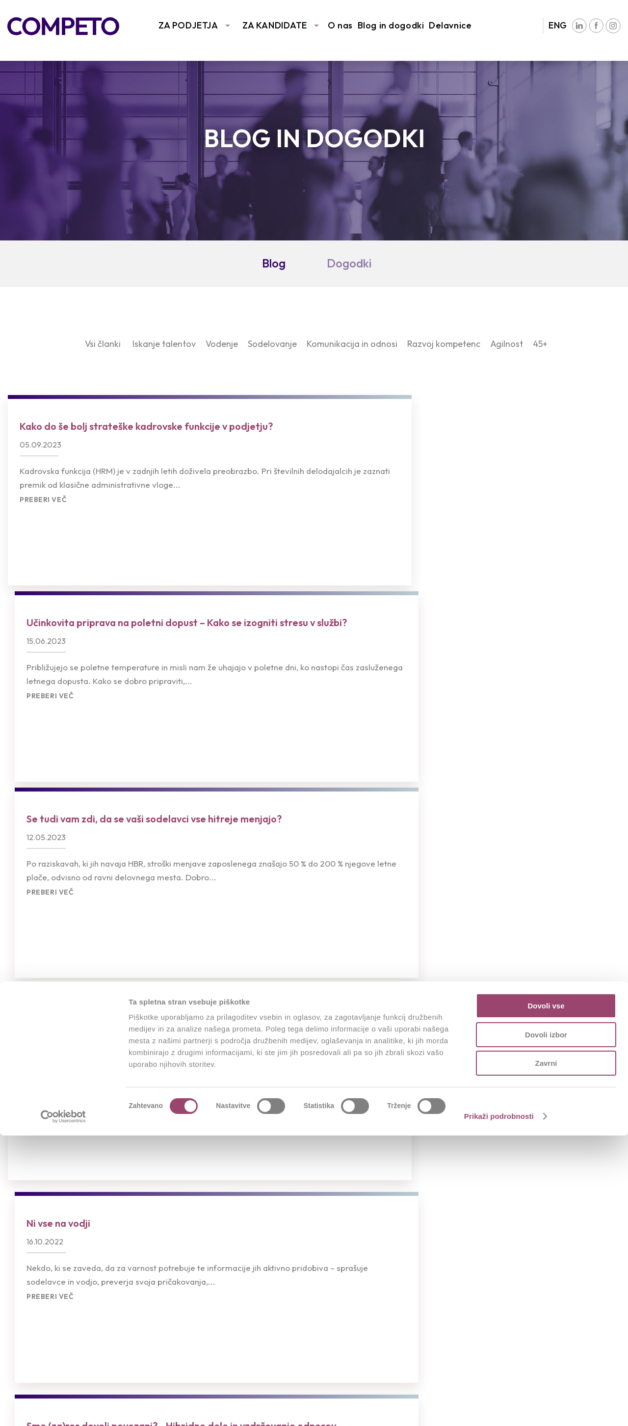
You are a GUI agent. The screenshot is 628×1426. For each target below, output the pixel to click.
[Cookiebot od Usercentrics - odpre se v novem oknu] (63, 1407)
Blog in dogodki (391, 25)
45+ (540, 343)
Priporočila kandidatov (216, 1247)
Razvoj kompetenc (443, 343)
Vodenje (222, 343)
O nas (340, 25)
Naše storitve (36, 1217)
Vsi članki (103, 343)
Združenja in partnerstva (544, 1232)
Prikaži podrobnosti (499, 1406)
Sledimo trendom (43, 1247)
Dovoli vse (545, 1296)
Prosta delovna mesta (215, 1217)
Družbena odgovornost (543, 1247)
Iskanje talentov (164, 343)
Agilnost (506, 343)
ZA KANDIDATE (274, 25)
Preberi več (43, 542)
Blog (274, 263)
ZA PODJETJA (188, 25)
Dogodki (349, 263)
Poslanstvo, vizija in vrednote (553, 1217)
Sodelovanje (272, 343)
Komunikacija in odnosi (352, 343)
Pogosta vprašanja (208, 1262)
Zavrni (546, 1353)
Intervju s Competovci (377, 1217)
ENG (558, 25)
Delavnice (450, 25)
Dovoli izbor (546, 1325)
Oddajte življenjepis (209, 1232)
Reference (29, 1232)
